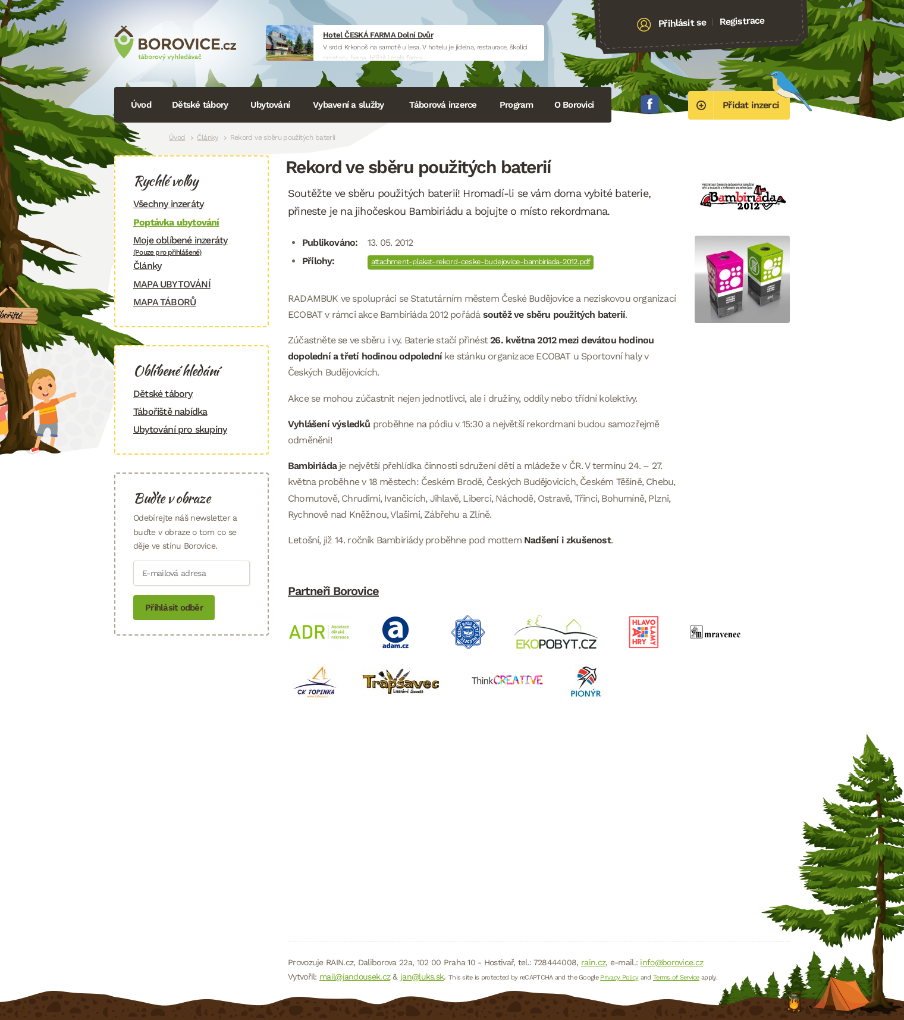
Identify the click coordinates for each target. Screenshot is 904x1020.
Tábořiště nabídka (170, 411)
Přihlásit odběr (174, 607)
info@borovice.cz (671, 962)
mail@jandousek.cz (354, 976)
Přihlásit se (682, 23)
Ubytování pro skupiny (180, 429)
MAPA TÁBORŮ (164, 302)
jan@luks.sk (422, 976)
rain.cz (593, 962)
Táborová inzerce (443, 104)
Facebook (650, 104)
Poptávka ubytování (176, 222)
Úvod (141, 104)
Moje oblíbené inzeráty (191, 245)
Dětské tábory (200, 104)
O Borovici (574, 104)
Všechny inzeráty (168, 203)
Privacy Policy (619, 977)
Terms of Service (676, 977)
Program (516, 104)
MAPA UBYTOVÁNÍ (172, 284)
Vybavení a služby (348, 104)
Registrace (742, 20)
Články (207, 137)
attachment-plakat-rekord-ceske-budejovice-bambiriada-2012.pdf (480, 261)
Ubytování (270, 104)
